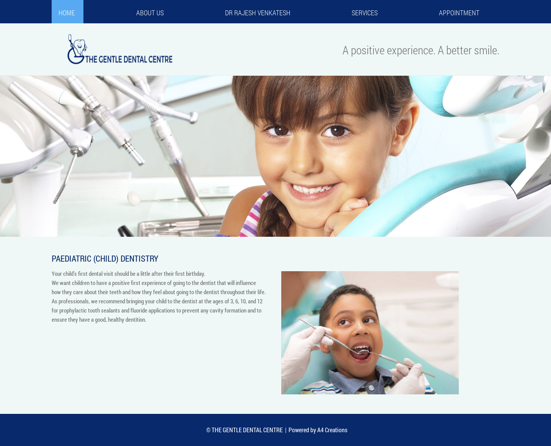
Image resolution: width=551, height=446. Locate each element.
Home (67, 12)
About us (150, 12)
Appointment (459, 12)
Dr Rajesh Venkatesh (257, 12)
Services (365, 12)
